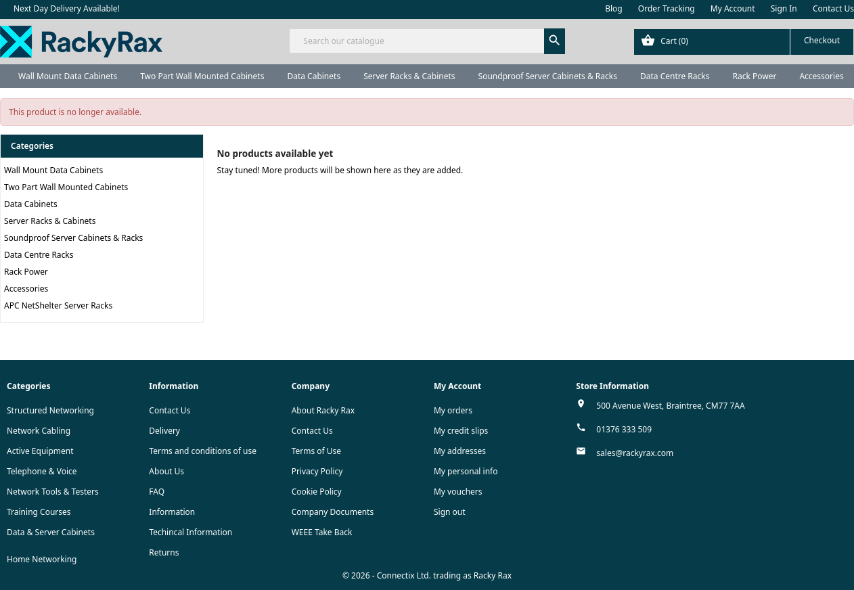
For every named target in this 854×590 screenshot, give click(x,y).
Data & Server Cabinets (51, 532)
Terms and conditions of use (202, 451)
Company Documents (333, 512)
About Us (166, 471)
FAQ (156, 491)
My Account (733, 8)
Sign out (450, 512)
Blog (614, 8)
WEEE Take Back (322, 532)
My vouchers (458, 491)
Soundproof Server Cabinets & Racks (547, 76)
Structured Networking (50, 410)
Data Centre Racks (675, 76)
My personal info (466, 471)
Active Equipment (40, 451)
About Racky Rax (323, 410)
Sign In (784, 8)
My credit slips (461, 430)
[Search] (426, 40)
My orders (453, 410)
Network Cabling (38, 430)
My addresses (460, 451)
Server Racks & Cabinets (409, 76)
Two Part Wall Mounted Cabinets (202, 76)
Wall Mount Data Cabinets (67, 76)
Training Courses (39, 512)
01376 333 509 (624, 429)
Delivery (164, 430)
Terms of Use (316, 451)
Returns (164, 552)
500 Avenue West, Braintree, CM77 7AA (670, 405)
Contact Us (833, 8)
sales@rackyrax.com (634, 453)
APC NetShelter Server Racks (58, 305)
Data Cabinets (313, 76)
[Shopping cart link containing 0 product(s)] (743, 41)
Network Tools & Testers (53, 491)
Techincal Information (190, 532)
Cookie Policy (317, 491)
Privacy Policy (317, 471)
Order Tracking (666, 8)
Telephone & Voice (42, 471)
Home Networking (41, 559)
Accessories (26, 288)
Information (172, 512)
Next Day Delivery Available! (67, 8)
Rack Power (754, 76)
